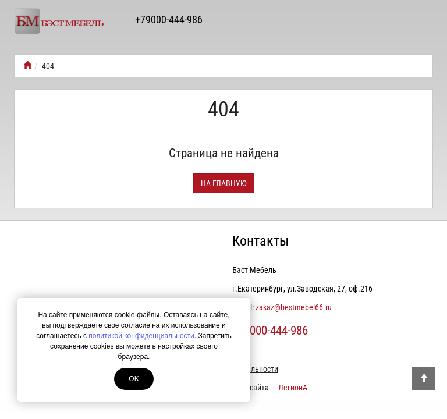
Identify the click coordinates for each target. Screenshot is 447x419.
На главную (224, 183)
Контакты (260, 241)
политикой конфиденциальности (141, 336)
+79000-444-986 (169, 19)
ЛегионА (292, 387)
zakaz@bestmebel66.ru (294, 307)
